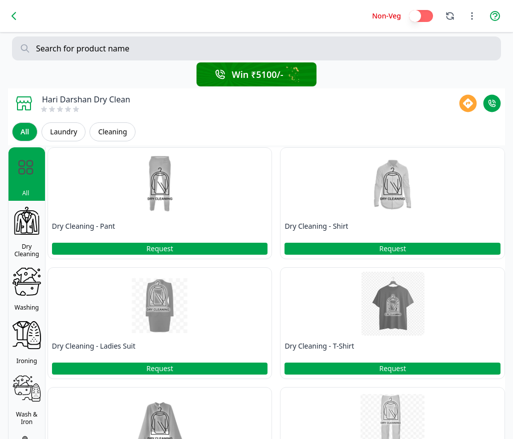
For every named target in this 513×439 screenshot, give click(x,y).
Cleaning (112, 131)
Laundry (63, 131)
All (24, 131)
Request (160, 248)
